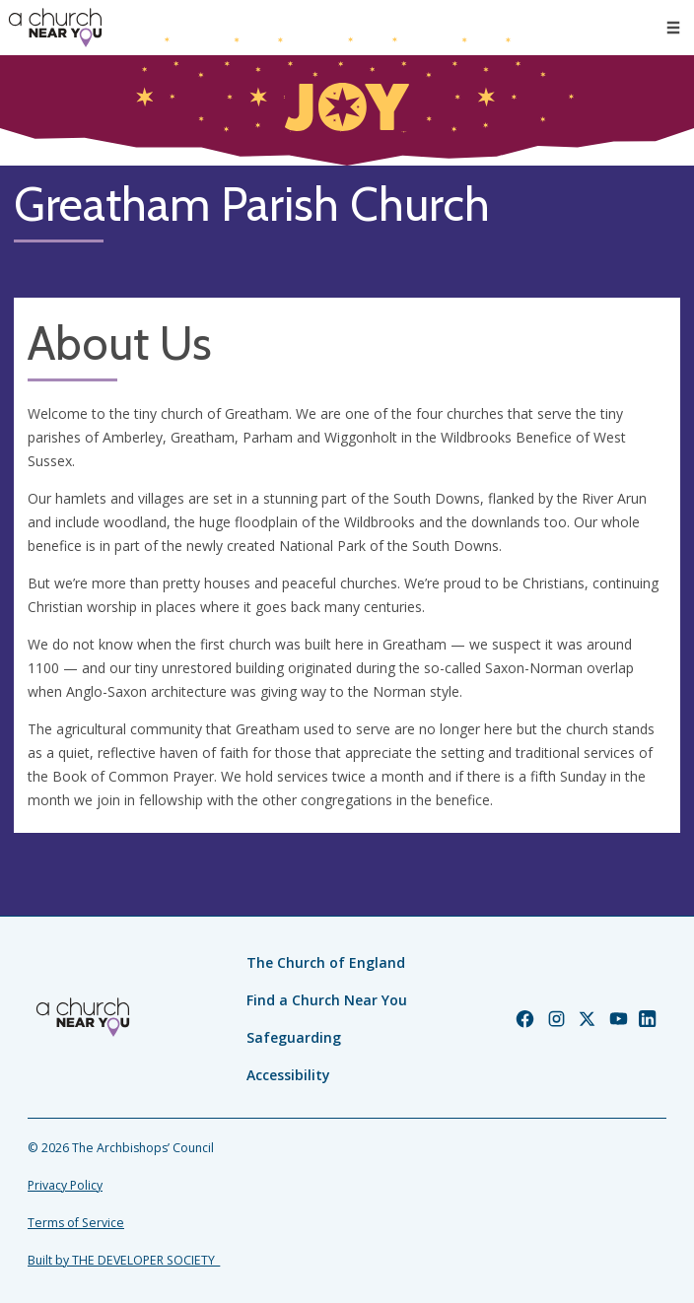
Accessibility (288, 1074)
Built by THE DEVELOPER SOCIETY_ (124, 1260)
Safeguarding (293, 1037)
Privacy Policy (65, 1185)
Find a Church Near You (326, 1000)
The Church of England (325, 962)
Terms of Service (76, 1222)
